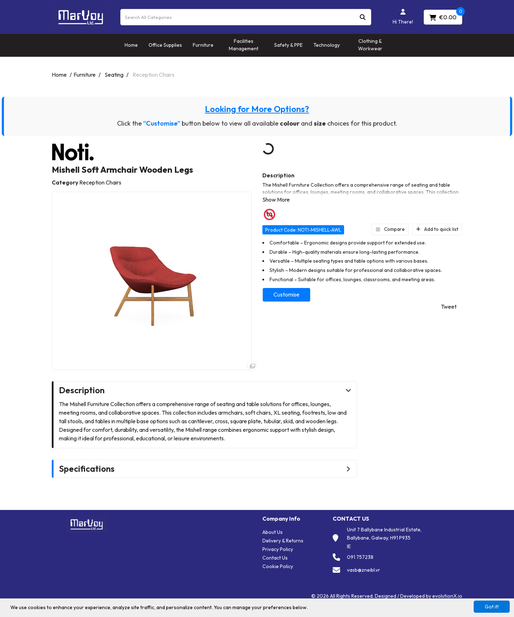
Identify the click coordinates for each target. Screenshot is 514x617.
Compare (390, 229)
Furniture (203, 45)
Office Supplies (165, 45)
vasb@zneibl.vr (363, 570)
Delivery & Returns (282, 540)
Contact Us (275, 558)
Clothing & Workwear (370, 45)
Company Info (281, 518)
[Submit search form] (363, 16)
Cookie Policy (277, 566)
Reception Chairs (153, 74)
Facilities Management (243, 45)
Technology (326, 45)
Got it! (492, 606)
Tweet (449, 306)
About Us (272, 532)
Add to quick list (437, 229)
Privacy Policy (277, 549)
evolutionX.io (447, 596)
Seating (114, 74)
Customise (286, 294)
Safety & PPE (288, 45)
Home (131, 45)
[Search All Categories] (245, 17)
